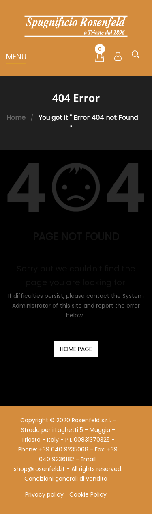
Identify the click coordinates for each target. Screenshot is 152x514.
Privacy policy (44, 494)
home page (76, 349)
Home (16, 117)
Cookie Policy (88, 494)
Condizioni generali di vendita (65, 479)
